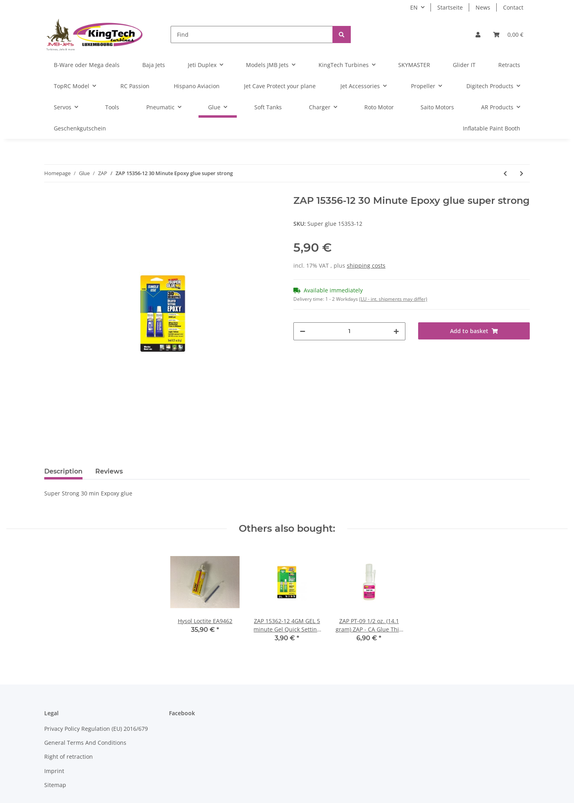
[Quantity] (349, 331)
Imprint (54, 771)
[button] (478, 34)
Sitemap (55, 785)
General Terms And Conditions (85, 742)
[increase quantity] (396, 331)
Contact (513, 7)
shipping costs (366, 265)
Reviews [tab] (109, 471)
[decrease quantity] (302, 331)
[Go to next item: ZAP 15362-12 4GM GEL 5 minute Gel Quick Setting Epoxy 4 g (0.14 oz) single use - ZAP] (521, 173)
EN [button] (414, 7)
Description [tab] (63, 471)
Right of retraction (68, 756)
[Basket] (508, 34)
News (483, 7)
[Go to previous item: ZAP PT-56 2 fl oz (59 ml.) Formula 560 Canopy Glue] (505, 173)
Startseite (450, 7)
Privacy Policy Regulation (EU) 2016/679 (96, 728)
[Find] (252, 34)
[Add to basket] (474, 330)
